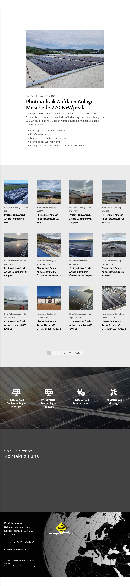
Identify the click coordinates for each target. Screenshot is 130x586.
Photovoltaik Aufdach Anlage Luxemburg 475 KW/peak (113, 219)
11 (70, 361)
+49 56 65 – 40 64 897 (25, 551)
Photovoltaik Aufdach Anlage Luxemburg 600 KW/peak (81, 329)
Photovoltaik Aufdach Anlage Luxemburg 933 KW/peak (48, 219)
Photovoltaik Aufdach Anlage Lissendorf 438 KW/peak (16, 329)
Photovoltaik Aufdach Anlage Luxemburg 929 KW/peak (81, 219)
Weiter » (78, 361)
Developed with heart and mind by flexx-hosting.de (20, 575)
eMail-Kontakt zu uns (17, 559)
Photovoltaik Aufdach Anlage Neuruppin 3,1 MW (16, 219)
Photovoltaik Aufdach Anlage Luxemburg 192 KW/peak (16, 272)
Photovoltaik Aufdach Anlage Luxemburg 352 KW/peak (113, 272)
